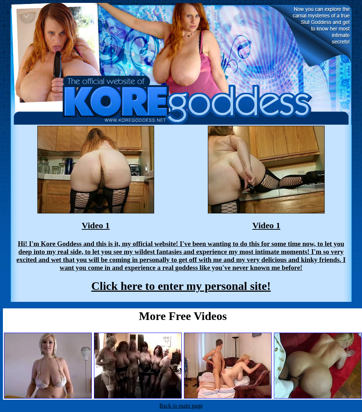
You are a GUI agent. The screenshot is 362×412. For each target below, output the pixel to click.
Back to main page (181, 406)
